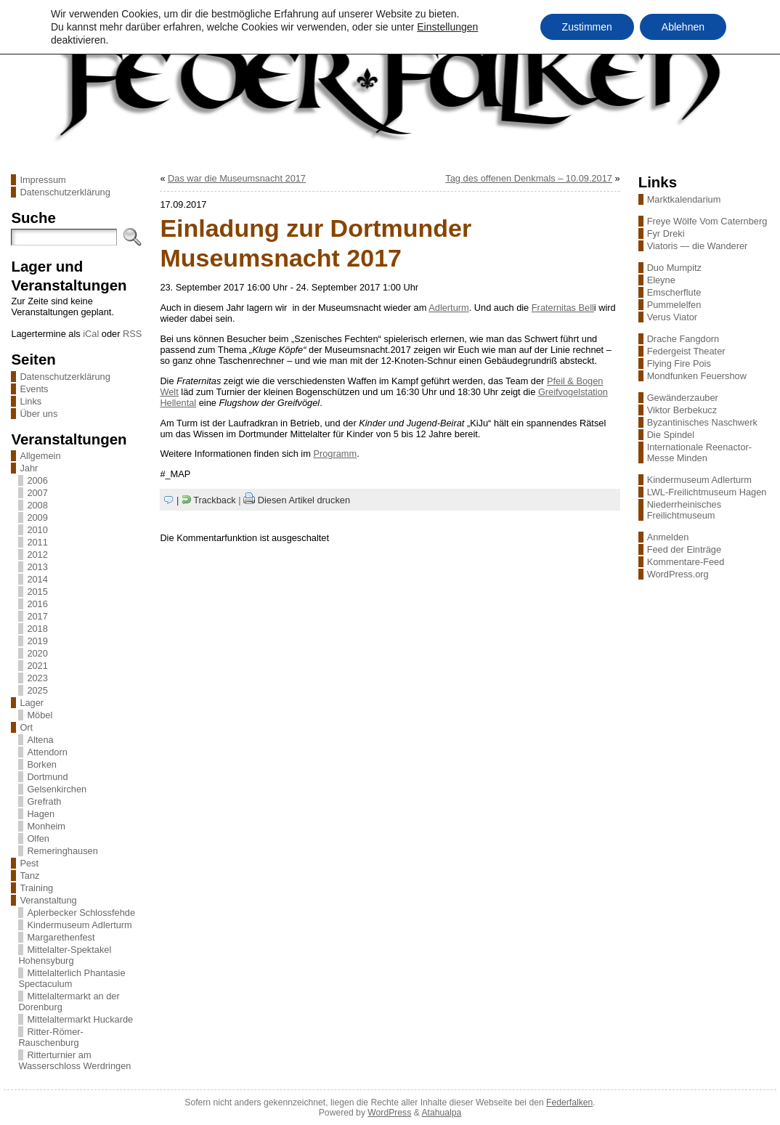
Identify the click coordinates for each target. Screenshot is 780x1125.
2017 (37, 616)
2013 (37, 566)
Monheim (46, 826)
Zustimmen (587, 27)
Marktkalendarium (684, 199)
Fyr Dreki (666, 233)
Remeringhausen (62, 850)
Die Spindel (670, 434)
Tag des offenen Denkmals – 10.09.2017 (528, 178)
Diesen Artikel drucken (304, 500)
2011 (37, 542)
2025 (37, 690)
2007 (37, 492)
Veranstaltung (48, 900)
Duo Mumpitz (674, 267)
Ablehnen (683, 27)
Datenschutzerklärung (65, 192)
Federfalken (569, 1102)
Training (36, 887)
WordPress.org (678, 574)
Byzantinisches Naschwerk (702, 422)
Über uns (38, 413)
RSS (132, 333)
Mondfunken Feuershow (697, 375)
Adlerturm (448, 307)
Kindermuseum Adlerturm (79, 924)
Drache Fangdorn (683, 338)
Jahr (29, 468)
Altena (40, 739)
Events (34, 388)
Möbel (39, 715)
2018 (37, 628)
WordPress (389, 1113)
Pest (29, 863)
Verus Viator (672, 317)
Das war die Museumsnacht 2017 (237, 178)
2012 (37, 554)
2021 (37, 665)
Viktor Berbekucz (682, 410)
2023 (37, 678)
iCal (91, 333)
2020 (37, 653)
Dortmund (47, 776)
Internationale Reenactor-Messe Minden (699, 452)
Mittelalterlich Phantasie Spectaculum (71, 978)
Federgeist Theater (686, 351)
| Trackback (206, 500)
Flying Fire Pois (679, 363)
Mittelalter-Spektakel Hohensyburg (64, 955)
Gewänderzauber (682, 397)
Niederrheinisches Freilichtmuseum (684, 510)
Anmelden (668, 537)
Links (30, 401)
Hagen (40, 813)
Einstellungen (447, 27)
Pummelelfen (674, 304)
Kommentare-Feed (686, 561)
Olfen (38, 838)
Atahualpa (441, 1113)
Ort (26, 727)
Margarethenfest (60, 937)
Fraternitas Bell (563, 307)
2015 (37, 591)
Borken (42, 764)
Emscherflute (674, 292)
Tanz (29, 875)
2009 (37, 517)
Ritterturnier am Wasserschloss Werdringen (74, 1060)
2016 (37, 603)
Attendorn (47, 752)
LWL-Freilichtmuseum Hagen (707, 492)
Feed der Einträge (684, 549)
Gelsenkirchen (56, 789)
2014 (37, 579)
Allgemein (40, 455)
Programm (335, 453)
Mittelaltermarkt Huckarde (80, 1019)
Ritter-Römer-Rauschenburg (51, 1037)
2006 (37, 480)
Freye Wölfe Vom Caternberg (707, 221)
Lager (32, 702)
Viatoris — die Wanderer (697, 245)
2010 (37, 529)
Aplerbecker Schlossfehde (81, 912)
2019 (37, 640)
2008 (37, 505)
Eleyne (661, 280)
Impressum (42, 179)
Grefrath (44, 801)
